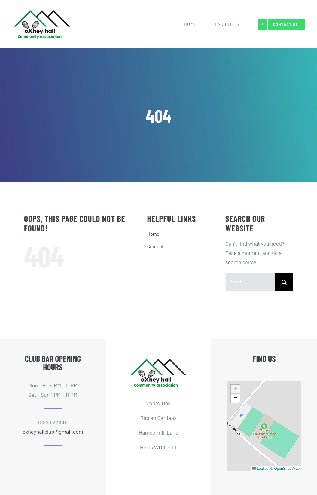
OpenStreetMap (287, 468)
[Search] (284, 282)
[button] (264, 426)
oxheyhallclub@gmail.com (53, 431)
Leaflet (259, 468)
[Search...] (250, 282)
